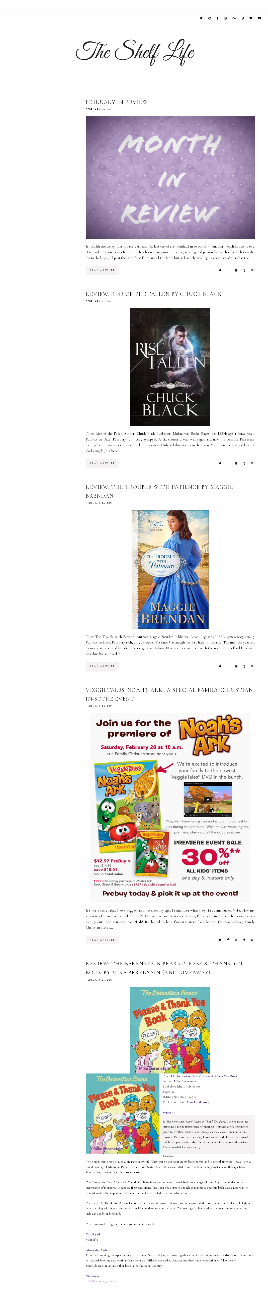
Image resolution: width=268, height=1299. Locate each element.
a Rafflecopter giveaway (101, 1281)
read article (102, 270)
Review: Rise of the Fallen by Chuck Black (154, 294)
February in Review (117, 102)
